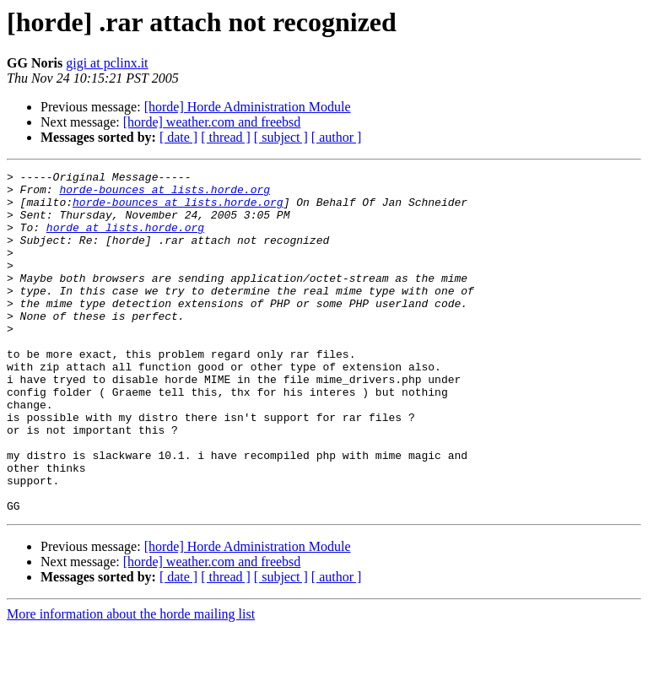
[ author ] (336, 137)
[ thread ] (226, 137)
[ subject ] (281, 137)
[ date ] (178, 137)
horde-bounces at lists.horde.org (164, 194)
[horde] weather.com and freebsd (212, 122)
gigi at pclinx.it (107, 63)
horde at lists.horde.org (125, 239)
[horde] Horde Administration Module (247, 107)
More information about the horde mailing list (131, 682)
